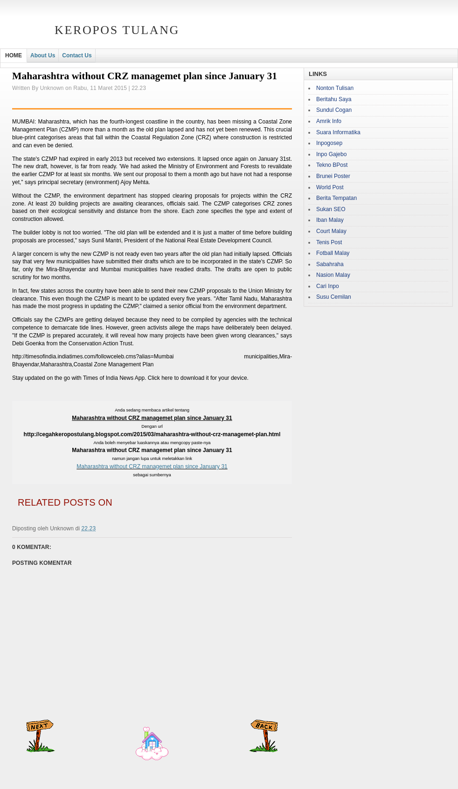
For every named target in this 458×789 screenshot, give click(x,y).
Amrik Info (328, 121)
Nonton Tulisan (335, 88)
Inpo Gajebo (331, 154)
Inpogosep (329, 143)
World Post (329, 187)
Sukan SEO (331, 209)
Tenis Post (329, 242)
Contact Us (76, 55)
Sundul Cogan (334, 110)
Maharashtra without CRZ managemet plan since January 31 (152, 466)
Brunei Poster (333, 176)
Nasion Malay (333, 275)
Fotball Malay (332, 253)
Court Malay (331, 231)
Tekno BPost (331, 165)
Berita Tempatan (336, 198)
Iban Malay (330, 220)
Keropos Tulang (117, 30)
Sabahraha (330, 264)
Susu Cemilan (333, 297)
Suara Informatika (338, 132)
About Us (42, 55)
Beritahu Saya (333, 99)
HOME (13, 55)
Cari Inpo (327, 286)
